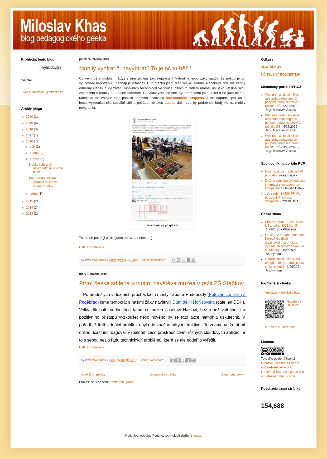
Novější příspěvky (92, 374)
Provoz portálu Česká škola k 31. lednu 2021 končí (284, 224)
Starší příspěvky (232, 374)
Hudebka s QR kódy (294, 303)
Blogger (195, 435)
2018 (30, 129)
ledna (34, 193)
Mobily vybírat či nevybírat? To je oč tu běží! (135, 68)
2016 (30, 141)
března (35, 159)
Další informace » (91, 247)
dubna (35, 153)
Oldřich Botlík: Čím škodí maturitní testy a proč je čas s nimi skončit (284, 263)
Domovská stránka (163, 374)
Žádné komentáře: (154, 259)
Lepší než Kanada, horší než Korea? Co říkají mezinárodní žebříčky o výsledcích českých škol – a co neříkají (285, 242)
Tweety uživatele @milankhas (42, 92)
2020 (30, 117)
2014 (30, 207)
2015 (30, 201)
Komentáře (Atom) (122, 382)
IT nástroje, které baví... (281, 327)
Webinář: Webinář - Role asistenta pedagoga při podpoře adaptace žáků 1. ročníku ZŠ (283, 100)
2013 (30, 213)
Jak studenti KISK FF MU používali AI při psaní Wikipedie (283, 197)
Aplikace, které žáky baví (282, 292)
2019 (30, 123)
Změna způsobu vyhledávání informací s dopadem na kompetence (285, 184)
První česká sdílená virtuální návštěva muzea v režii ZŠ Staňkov (161, 283)
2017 (30, 135)
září (33, 147)
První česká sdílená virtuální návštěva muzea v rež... (43, 182)
